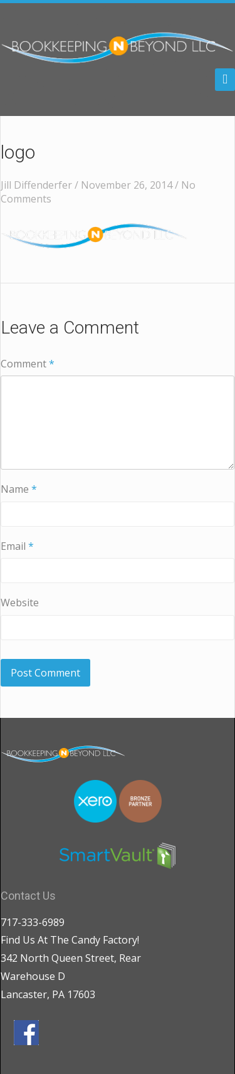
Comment (28, 364)
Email (17, 546)
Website (20, 602)
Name (19, 489)
